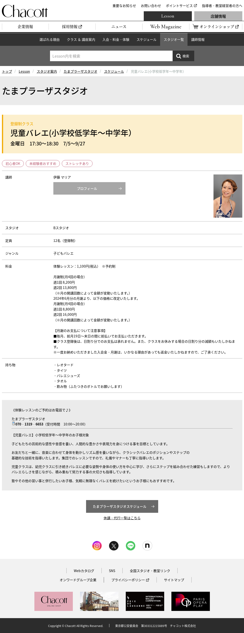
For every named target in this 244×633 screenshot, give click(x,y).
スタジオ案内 (47, 71)
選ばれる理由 (49, 39)
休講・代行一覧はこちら (122, 517)
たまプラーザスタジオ (80, 71)
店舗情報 (218, 16)
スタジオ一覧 (174, 39)
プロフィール (87, 188)
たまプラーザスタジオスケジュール (119, 506)
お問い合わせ (151, 5)
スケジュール (146, 39)
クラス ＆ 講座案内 (81, 39)
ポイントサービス (179, 5)
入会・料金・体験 (115, 39)
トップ (7, 71)
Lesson (167, 16)
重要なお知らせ (124, 5)
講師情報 (198, 39)
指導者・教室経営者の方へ (222, 5)
